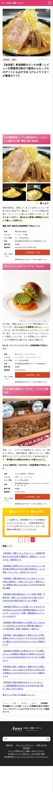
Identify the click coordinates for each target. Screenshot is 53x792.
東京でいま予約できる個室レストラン (19, 695)
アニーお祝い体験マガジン (12, 3)
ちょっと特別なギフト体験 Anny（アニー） (26, 751)
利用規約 (26, 748)
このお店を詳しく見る (32, 252)
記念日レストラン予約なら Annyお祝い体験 (26, 754)
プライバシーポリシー (25, 745)
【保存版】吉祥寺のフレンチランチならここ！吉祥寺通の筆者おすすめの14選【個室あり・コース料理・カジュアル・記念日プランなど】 (24, 569)
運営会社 (9, 745)
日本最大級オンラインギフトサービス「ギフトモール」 (26, 757)
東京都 (6, 60)
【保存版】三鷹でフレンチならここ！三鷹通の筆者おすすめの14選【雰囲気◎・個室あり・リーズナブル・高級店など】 (24, 556)
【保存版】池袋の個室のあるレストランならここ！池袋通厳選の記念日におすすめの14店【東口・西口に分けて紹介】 (23, 685)
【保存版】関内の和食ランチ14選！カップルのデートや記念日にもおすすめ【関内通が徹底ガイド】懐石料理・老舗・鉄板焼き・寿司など (24, 625)
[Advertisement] (26, 105)
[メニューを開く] (49, 3)
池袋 (13, 60)
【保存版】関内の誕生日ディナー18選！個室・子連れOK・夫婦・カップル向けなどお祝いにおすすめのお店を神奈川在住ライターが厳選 (24, 597)
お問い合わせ (41, 745)
